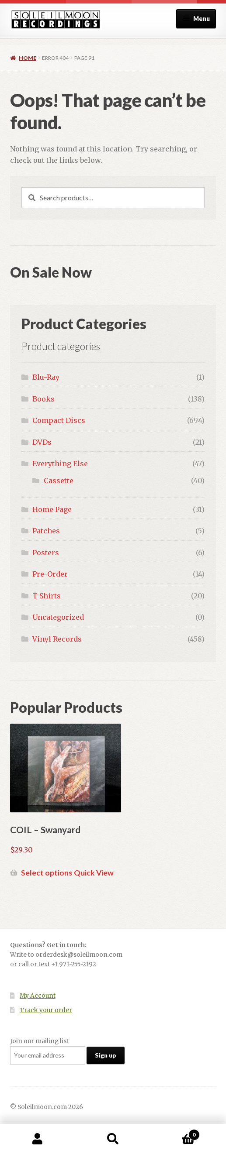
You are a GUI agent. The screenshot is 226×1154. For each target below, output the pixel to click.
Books (43, 399)
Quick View (94, 872)
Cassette (58, 480)
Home (27, 58)
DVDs (42, 442)
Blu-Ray (45, 377)
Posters (45, 552)
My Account (38, 995)
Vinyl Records (57, 639)
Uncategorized (58, 617)
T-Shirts (46, 595)
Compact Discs (58, 420)
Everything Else (60, 463)
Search (112, 1139)
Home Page (52, 509)
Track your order (46, 1010)
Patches (46, 530)
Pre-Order (50, 574)
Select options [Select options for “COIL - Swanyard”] (46, 872)
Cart (175, 1132)
